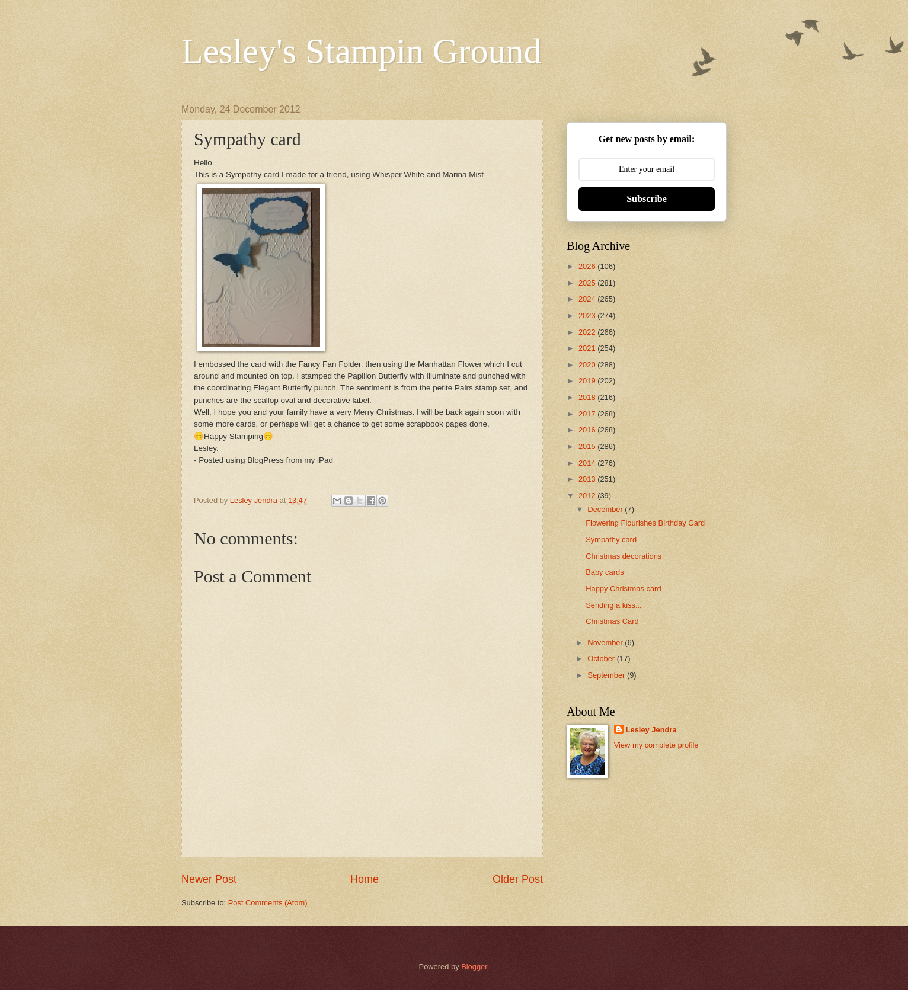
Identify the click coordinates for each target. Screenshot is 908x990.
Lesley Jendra (651, 729)
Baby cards (605, 572)
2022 (587, 332)
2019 (587, 380)
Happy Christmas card (623, 588)
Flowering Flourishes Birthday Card (645, 522)
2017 (587, 413)
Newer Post (208, 879)
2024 (587, 298)
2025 (587, 282)
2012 (587, 495)
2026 (587, 266)
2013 (587, 479)
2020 (587, 364)
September (607, 675)
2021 (587, 348)
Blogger (474, 966)
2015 (587, 446)
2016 (587, 429)
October (601, 658)
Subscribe (646, 199)
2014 (587, 463)
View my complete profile (656, 745)
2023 (587, 315)
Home (364, 879)
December (606, 509)
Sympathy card (611, 539)
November (606, 642)
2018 (587, 397)
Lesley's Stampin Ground (361, 51)
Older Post (518, 879)
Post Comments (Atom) (268, 902)
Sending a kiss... (613, 605)
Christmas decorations (623, 556)
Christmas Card (612, 621)
